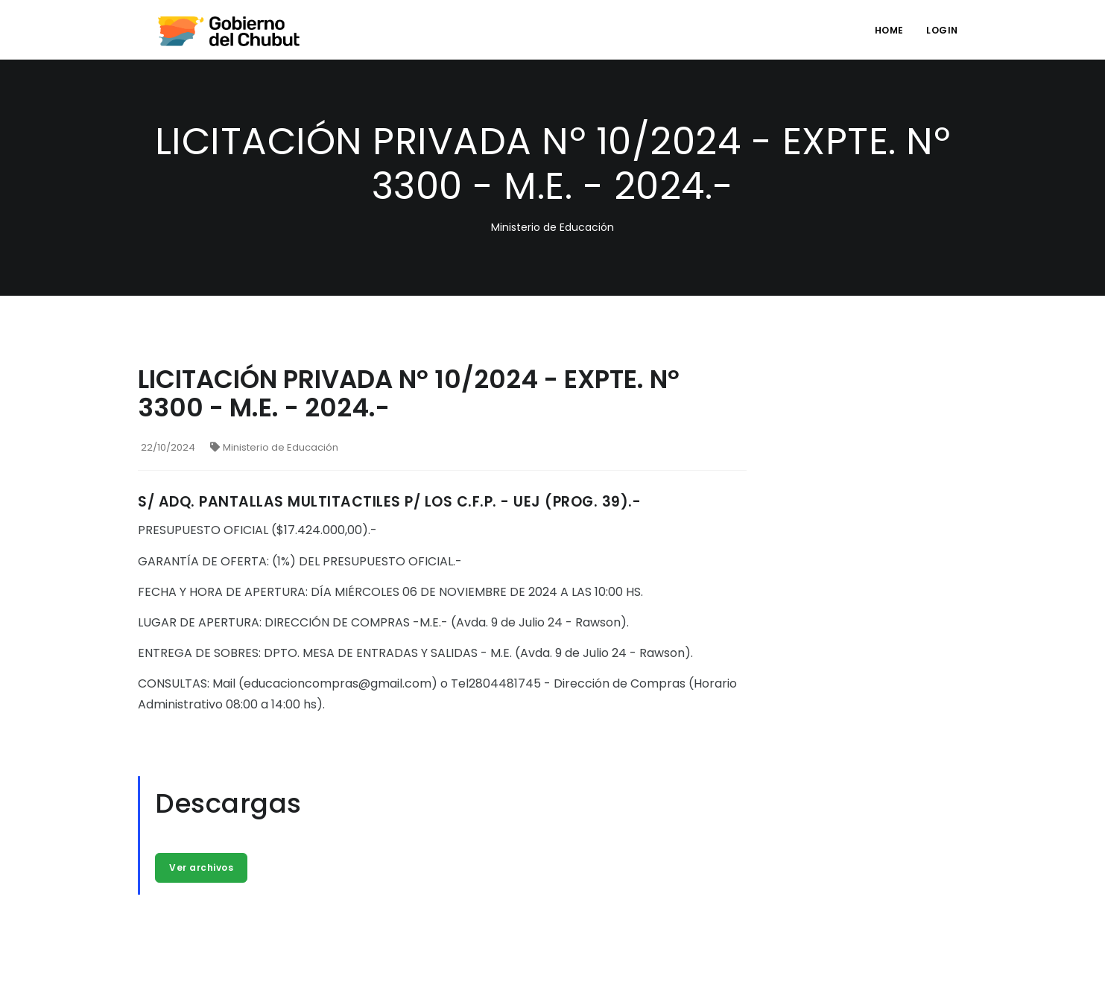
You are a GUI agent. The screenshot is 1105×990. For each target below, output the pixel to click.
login (942, 30)
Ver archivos (201, 867)
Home (889, 30)
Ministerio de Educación (274, 447)
